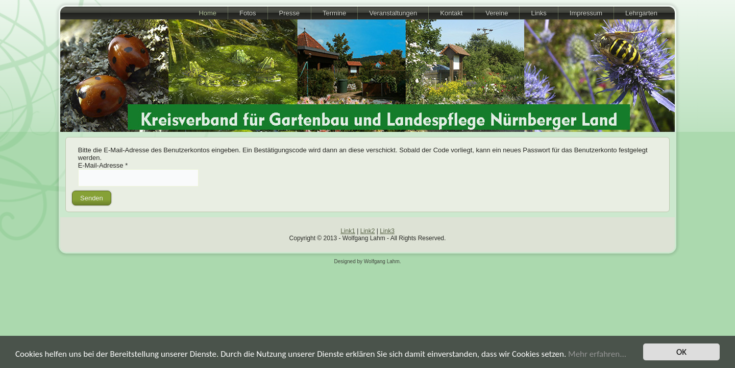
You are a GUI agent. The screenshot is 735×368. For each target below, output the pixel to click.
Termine (334, 13)
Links (538, 13)
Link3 (387, 231)
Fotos (247, 13)
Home (207, 13)
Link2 (367, 231)
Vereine (496, 13)
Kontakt (451, 13)
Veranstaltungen (393, 13)
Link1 (347, 231)
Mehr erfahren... (597, 354)
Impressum (586, 13)
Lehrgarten (641, 13)
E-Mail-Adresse (103, 165)
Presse (289, 13)
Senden (91, 198)
